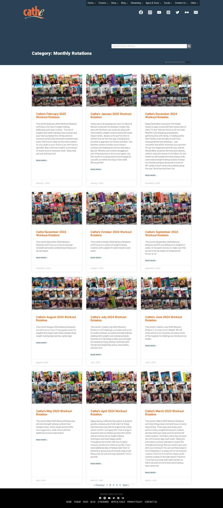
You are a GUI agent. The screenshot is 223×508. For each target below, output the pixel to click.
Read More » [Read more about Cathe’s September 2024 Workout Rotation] (150, 260)
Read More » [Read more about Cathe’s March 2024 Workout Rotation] (150, 472)
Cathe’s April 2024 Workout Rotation (109, 413)
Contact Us (151, 501)
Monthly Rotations (177, 62)
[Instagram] (150, 12)
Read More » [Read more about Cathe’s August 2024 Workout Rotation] (41, 343)
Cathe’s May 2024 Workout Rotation (54, 413)
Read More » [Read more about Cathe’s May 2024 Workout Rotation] (41, 440)
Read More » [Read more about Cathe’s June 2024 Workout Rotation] (150, 345)
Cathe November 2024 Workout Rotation (51, 234)
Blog (167, 62)
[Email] (196, 12)
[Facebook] (141, 12)
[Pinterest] (168, 12)
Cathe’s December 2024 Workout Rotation (161, 115)
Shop (85, 501)
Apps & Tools (118, 501)
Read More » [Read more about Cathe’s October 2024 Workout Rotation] (96, 257)
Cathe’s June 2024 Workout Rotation (163, 319)
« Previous (99, 485)
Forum (77, 501)
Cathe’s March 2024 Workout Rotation (164, 413)
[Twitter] (177, 12)
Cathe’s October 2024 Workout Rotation (111, 234)
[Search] (189, 46)
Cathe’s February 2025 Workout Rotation (51, 115)
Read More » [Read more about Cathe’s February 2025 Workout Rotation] (41, 160)
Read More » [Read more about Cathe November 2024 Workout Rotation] (41, 257)
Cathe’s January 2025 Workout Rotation (111, 115)
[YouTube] (159, 12)
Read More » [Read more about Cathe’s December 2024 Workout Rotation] (150, 175)
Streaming (103, 501)
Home (69, 501)
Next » (126, 485)
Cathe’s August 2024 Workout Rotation (56, 319)
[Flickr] (187, 12)
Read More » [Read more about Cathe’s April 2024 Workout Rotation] (96, 463)
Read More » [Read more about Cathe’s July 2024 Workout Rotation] (96, 354)
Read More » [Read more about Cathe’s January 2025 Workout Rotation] (96, 169)
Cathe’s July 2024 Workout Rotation (108, 319)
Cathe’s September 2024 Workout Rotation (161, 234)
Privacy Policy (134, 501)
